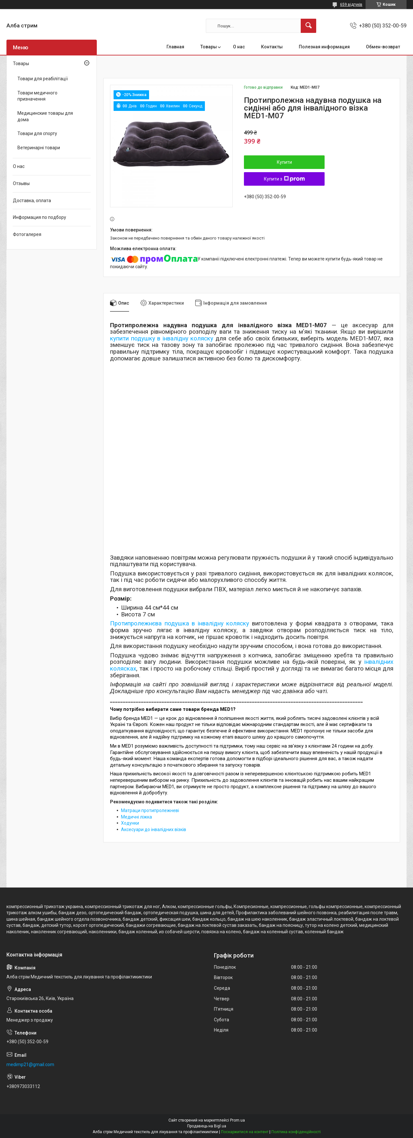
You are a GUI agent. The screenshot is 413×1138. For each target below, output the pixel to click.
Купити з (284, 179)
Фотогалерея (27, 234)
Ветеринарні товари (38, 147)
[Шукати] (308, 26)
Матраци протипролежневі (150, 810)
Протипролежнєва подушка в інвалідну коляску (179, 623)
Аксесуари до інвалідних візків (153, 829)
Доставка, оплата (32, 200)
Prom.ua (237, 1120)
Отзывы (21, 183)
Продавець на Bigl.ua (206, 1126)
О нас (239, 46)
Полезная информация (324, 46)
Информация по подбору (39, 217)
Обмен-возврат (383, 46)
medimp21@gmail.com (30, 1064)
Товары (208, 46)
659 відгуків (351, 4)
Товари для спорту (37, 133)
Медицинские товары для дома (45, 116)
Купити (284, 162)
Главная (175, 46)
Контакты (272, 46)
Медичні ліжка (136, 816)
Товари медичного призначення (37, 96)
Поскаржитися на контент (244, 1132)
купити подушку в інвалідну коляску (161, 338)
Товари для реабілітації (42, 78)
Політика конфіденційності (296, 1132)
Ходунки (130, 823)
